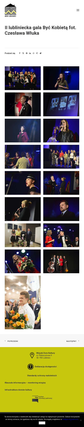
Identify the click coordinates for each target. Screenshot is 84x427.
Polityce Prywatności (70, 419)
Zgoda (42, 423)
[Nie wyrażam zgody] (80, 420)
